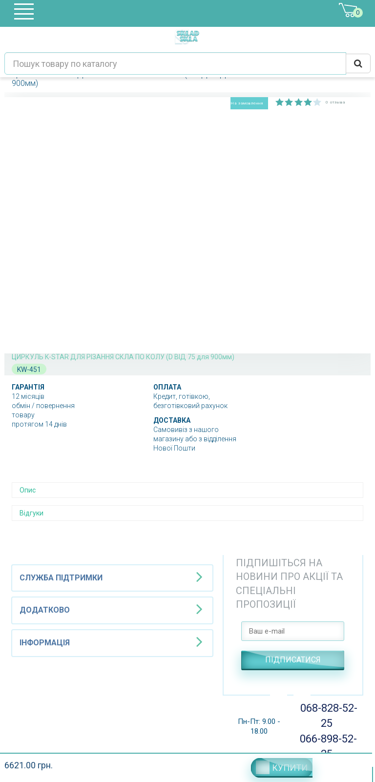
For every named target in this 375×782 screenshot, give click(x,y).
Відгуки (31, 513)
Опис (28, 490)
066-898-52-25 (327, 746)
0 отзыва (335, 102)
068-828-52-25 (326, 715)
